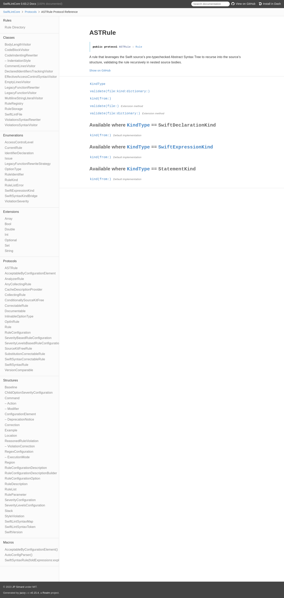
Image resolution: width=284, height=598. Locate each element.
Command (12, 398)
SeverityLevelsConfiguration (25, 505)
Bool (8, 224)
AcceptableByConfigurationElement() (31, 549)
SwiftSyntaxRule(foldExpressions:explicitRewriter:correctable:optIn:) (53, 560)
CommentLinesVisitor (20, 66)
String (9, 251)
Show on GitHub (100, 70)
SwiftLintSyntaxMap (19, 521)
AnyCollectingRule (18, 284)
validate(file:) (106, 106)
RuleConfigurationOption (22, 478)
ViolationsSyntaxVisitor (21, 125)
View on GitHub (243, 3)
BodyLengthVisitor (18, 44)
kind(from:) (102, 98)
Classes (9, 37)
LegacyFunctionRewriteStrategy (28, 163)
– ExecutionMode (17, 457)
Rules (7, 20)
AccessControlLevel (19, 142)
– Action (10, 403)
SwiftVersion (13, 532)
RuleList (10, 489)
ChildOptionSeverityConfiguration (29, 392)
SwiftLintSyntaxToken (20, 527)
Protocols (31, 11)
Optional (11, 240)
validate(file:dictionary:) (116, 113)
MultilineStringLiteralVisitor (24, 98)
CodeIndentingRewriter (21, 55)
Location (11, 435)
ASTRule (11, 268)
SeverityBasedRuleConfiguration (28, 338)
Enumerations (13, 135)
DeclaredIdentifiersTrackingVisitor (29, 71)
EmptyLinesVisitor (18, 82)
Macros (8, 542)
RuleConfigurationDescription (26, 467)
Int (6, 234)
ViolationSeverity (17, 201)
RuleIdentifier (14, 174)
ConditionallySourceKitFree (24, 300)
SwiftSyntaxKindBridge (21, 196)
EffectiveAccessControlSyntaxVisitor (31, 76)
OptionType (13, 169)
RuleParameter (15, 494)
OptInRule (12, 321)
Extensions (11, 211)
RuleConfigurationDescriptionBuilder (31, 473)
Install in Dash (270, 3)
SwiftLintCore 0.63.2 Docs (20, 3)
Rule (8, 327)
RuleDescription (16, 484)
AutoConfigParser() (19, 555)
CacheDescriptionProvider (23, 289)
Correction (12, 425)
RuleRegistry (14, 103)
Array (8, 218)
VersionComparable (19, 370)
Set (7, 245)
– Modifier (12, 408)
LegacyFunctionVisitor (20, 93)
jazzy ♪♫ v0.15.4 (29, 592)
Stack (9, 511)
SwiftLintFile (13, 114)
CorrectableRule (16, 305)
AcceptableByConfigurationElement (30, 273)
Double (10, 229)
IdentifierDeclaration (19, 153)
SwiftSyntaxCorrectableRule (25, 359)
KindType (99, 84)
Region (10, 462)
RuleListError (14, 185)
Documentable (15, 311)
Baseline (11, 387)
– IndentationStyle (18, 60)
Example (11, 430)
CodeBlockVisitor (17, 50)
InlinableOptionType (19, 316)
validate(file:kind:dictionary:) (121, 91)
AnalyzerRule (14, 279)
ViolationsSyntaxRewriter (23, 119)
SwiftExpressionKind (19, 190)
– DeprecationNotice (19, 419)
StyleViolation (14, 516)
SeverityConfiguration (20, 500)
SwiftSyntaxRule (16, 364)
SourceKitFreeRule (18, 348)
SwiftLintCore (11, 11)
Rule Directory (15, 27)
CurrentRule (13, 147)
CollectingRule (15, 295)
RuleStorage (14, 109)
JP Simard (18, 586)
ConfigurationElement (20, 414)
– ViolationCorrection (20, 446)
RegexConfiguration (19, 451)
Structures (10, 380)
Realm (46, 592)
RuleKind (11, 180)
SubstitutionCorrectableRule (25, 354)
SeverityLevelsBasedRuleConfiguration (33, 343)
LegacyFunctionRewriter (22, 87)
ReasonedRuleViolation (21, 441)
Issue (8, 158)
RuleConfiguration (18, 332)
